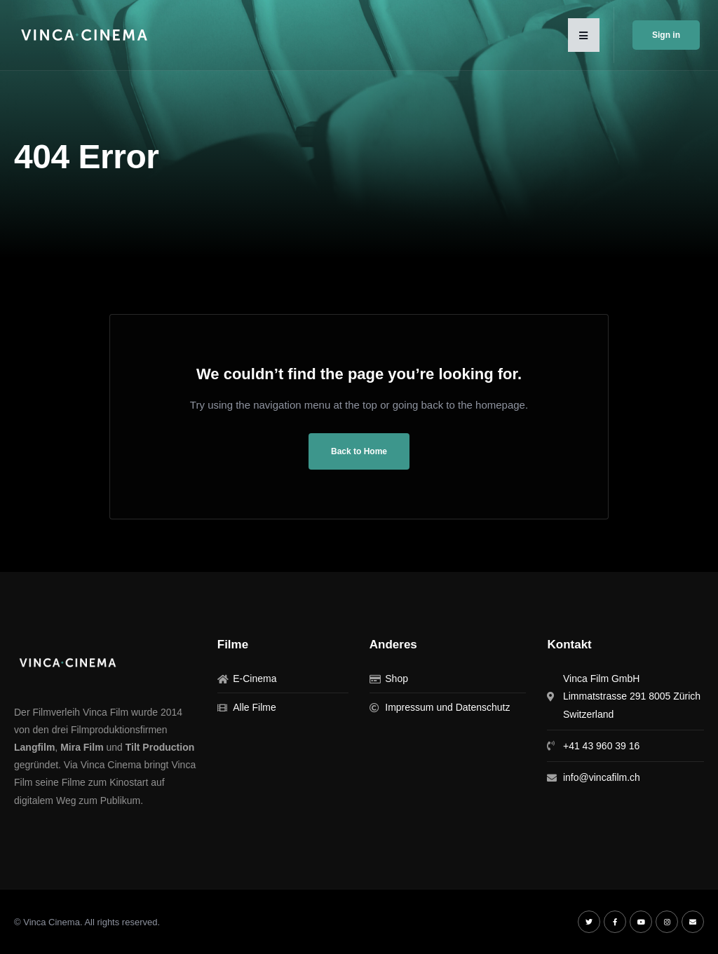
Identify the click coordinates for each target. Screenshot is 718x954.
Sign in (666, 35)
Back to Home (359, 451)
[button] (584, 35)
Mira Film (81, 747)
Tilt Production (160, 747)
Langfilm (34, 747)
